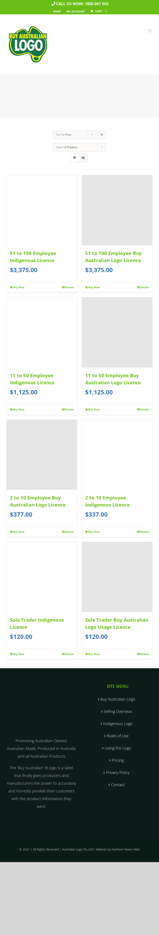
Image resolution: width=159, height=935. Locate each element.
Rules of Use (118, 735)
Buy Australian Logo (117, 699)
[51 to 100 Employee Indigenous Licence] (42, 210)
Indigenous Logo (118, 723)
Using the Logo (118, 748)
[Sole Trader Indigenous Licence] (42, 577)
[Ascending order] (101, 134)
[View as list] (83, 158)
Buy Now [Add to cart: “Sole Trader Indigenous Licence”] (18, 654)
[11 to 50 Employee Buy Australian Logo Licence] (117, 332)
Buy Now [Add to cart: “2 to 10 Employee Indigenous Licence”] (94, 532)
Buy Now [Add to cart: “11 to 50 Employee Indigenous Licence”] (18, 409)
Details (69, 287)
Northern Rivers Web (126, 849)
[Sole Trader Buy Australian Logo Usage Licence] (117, 577)
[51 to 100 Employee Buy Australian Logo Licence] (117, 210)
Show (66, 147)
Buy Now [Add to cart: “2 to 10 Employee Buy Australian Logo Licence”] (18, 532)
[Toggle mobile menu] (150, 30)
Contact (118, 784)
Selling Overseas (118, 711)
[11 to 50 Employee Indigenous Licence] (42, 332)
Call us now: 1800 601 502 (79, 3)
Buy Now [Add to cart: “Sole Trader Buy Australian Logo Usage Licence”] (94, 654)
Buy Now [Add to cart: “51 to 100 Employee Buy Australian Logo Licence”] (94, 287)
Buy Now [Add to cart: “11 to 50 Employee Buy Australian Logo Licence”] (94, 409)
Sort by (63, 134)
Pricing (118, 760)
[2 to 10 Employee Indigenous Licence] (117, 455)
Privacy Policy (118, 772)
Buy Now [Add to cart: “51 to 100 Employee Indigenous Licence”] (18, 287)
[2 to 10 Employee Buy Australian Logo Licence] (42, 455)
